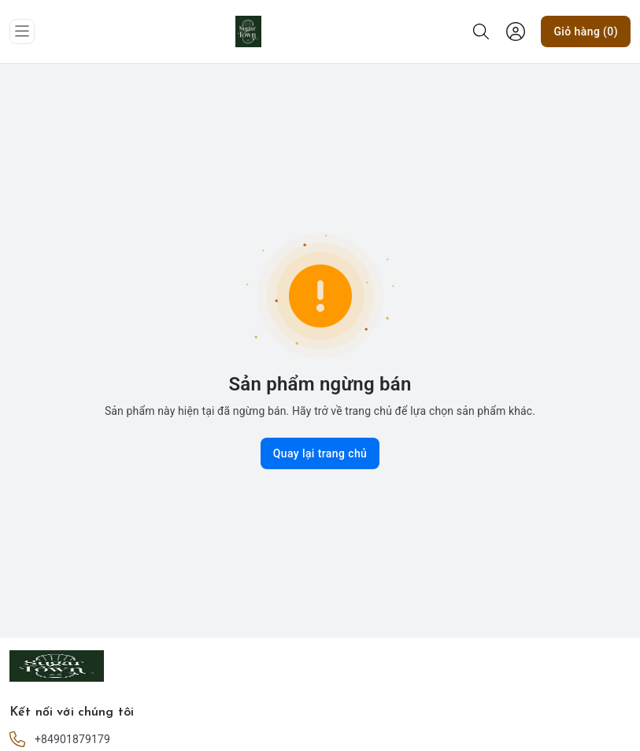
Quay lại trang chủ (320, 453)
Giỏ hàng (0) (585, 31)
